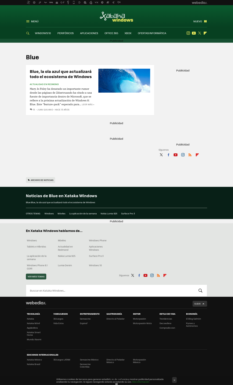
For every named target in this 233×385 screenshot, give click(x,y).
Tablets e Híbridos (36, 246)
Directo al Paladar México (115, 361)
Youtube (194, 33)
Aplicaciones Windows (96, 248)
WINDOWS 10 (43, 33)
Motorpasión (139, 318)
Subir (197, 303)
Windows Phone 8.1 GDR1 (37, 267)
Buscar (200, 291)
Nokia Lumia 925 (109, 213)
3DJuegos (58, 318)
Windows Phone (97, 240)
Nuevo (197, 21)
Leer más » (88, 104)
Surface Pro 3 (128, 213)
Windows (49, 213)
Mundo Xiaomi (34, 339)
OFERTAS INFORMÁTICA (152, 33)
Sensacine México (89, 359)
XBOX (128, 33)
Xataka (30, 318)
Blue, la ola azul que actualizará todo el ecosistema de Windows (61, 73)
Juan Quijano (45, 109)
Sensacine (85, 318)
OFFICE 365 (111, 33)
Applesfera (32, 327)
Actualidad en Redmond (44, 84)
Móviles (61, 213)
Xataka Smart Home (34, 333)
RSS (190, 154)
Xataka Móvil (33, 323)
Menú (35, 21)
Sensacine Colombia (85, 365)
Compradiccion (167, 327)
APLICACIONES (89, 33)
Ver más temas (36, 276)
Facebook (168, 154)
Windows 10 (95, 265)
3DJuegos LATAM (61, 359)
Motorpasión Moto (142, 323)
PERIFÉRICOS (65, 33)
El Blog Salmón (193, 318)
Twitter (199, 33)
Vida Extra (58, 323)
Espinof (83, 323)
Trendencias (166, 318)
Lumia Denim (65, 265)
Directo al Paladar (115, 318)
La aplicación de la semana (83, 213)
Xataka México (34, 359)
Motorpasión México (139, 361)
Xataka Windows (116, 16)
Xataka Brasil (33, 364)
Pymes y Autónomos (192, 324)
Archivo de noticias (42, 180)
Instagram (188, 33)
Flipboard (205, 33)
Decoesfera (165, 323)
